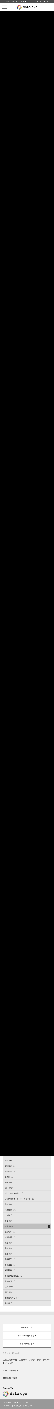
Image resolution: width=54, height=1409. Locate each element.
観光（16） (9, 1226)
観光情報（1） (10, 1237)
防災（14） (9, 1286)
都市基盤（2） (10, 1264)
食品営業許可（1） (12, 1297)
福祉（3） (9, 1160)
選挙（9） (9, 1248)
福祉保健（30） (11, 1171)
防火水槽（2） (10, 1281)
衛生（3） (9, 1220)
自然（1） (9, 1204)
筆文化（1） (9, 1177)
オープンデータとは (12, 1370)
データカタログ (27, 1327)
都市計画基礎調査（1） (14, 1275)
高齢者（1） (9, 1303)
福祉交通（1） (10, 1166)
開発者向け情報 (10, 1377)
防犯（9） (9, 1292)
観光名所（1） (10, 1231)
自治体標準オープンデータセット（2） (20, 1199)
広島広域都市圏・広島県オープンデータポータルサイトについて (27, 1361)
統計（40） (9, 1188)
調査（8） (9, 1242)
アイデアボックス (27, 1344)
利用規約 (7, 1402)
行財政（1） (9, 1215)
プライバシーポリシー (21, 1402)
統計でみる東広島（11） (14, 1193)
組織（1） (9, 1182)
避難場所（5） (10, 1259)
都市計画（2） (10, 1270)
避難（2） (9, 1253)
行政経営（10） (11, 1210)
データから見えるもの (27, 1335)
